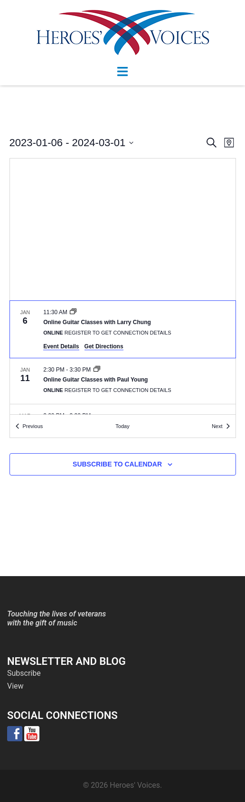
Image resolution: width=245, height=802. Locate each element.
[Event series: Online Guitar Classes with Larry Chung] (73, 312)
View (15, 685)
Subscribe (24, 673)
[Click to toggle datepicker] (71, 142)
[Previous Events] (29, 426)
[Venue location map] (123, 229)
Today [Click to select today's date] (122, 426)
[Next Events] (221, 426)
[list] (122, 357)
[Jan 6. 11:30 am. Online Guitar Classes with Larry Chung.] (122, 329)
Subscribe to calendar (117, 464)
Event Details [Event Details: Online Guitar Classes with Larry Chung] (61, 346)
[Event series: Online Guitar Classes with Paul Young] (97, 369)
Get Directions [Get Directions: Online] (104, 346)
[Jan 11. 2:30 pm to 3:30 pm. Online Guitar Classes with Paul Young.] (122, 381)
